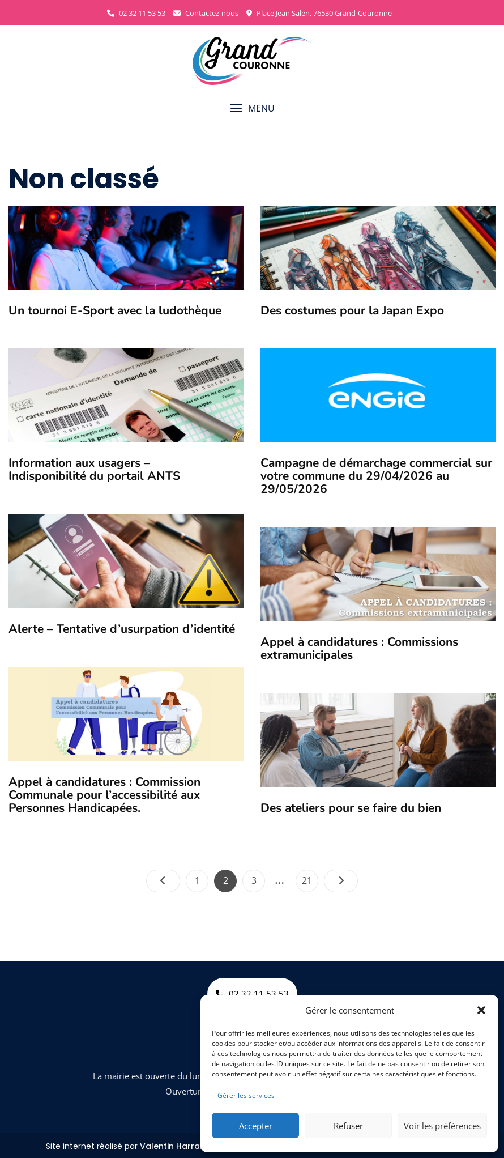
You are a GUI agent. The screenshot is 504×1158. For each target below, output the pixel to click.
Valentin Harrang (175, 1146)
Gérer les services (246, 1095)
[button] (481, 1010)
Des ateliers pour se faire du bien (350, 808)
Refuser (348, 1125)
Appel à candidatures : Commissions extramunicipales (359, 648)
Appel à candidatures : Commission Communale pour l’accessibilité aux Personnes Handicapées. (104, 795)
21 (309, 878)
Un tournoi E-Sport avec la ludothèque (114, 310)
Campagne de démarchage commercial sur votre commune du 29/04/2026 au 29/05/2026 (376, 476)
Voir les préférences (442, 1125)
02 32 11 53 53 (136, 13)
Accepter (255, 1125)
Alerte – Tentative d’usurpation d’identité (121, 629)
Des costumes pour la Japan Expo (352, 310)
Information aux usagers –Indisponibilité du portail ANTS (94, 469)
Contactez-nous (205, 13)
